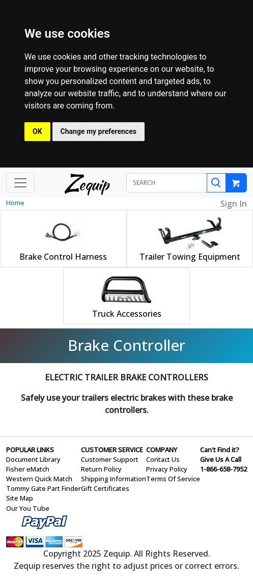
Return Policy (101, 469)
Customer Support (109, 459)
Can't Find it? (219, 449)
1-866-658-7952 (223, 469)
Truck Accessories (126, 313)
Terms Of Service (173, 478)
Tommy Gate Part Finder (43, 488)
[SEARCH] (166, 182)
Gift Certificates (105, 488)
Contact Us (163, 459)
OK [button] (37, 131)
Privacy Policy (166, 469)
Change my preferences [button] (98, 131)
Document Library (33, 459)
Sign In (233, 203)
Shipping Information (113, 478)
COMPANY (161, 449)
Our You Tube (27, 508)
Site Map (19, 498)
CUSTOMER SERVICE (112, 449)
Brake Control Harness (63, 256)
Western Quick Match (39, 478)
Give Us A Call (220, 459)
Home (15, 202)
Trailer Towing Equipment (189, 256)
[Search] (216, 182)
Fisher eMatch (27, 469)
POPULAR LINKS (30, 449)
